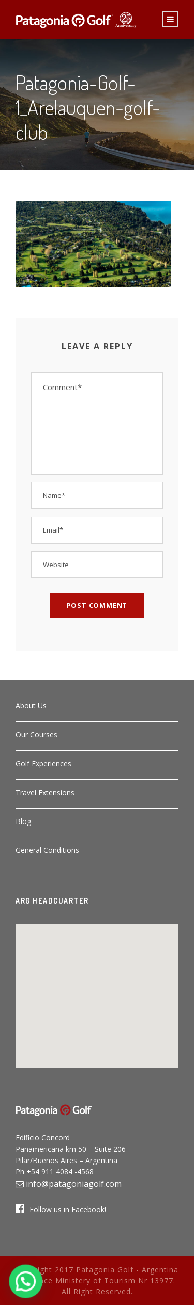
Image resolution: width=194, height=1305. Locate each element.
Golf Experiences (43, 763)
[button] (97, 990)
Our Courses (36, 734)
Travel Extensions (45, 792)
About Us (31, 706)
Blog (23, 821)
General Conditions (47, 850)
